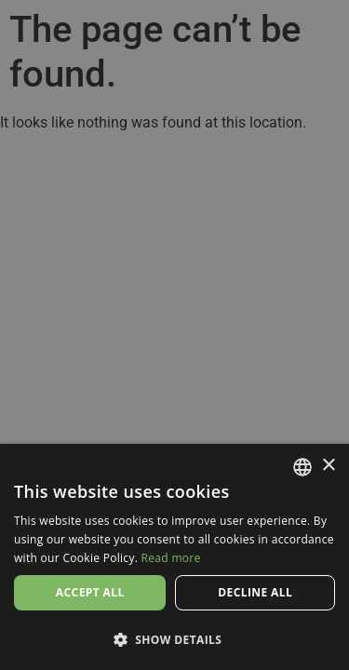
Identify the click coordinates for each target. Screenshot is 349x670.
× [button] (328, 466)
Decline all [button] (255, 592)
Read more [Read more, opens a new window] (171, 558)
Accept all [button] (90, 592)
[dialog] (174, 335)
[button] (174, 639)
